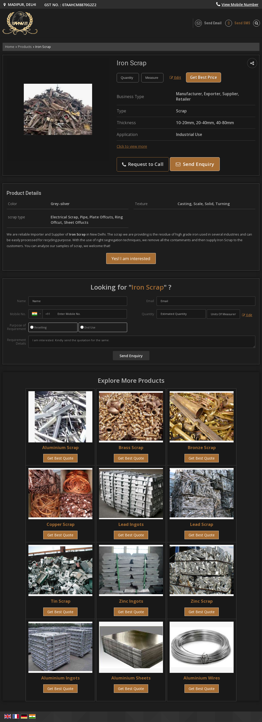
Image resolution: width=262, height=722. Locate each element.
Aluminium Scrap (60, 447)
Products (25, 47)
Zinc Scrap (202, 601)
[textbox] (152, 77)
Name (21, 301)
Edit (175, 77)
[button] (240, 4)
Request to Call (142, 164)
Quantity (148, 314)
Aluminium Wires (201, 678)
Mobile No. (18, 314)
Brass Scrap (131, 447)
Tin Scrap (60, 601)
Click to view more (132, 146)
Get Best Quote (60, 458)
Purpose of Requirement (16, 327)
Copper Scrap (60, 524)
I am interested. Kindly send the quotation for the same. (141, 342)
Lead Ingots (131, 524)
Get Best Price (203, 77)
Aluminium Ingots (60, 678)
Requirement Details (16, 341)
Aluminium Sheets (131, 678)
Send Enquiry (195, 164)
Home (9, 47)
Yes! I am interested (131, 258)
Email (150, 301)
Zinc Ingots (131, 601)
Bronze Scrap (202, 447)
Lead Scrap (201, 524)
